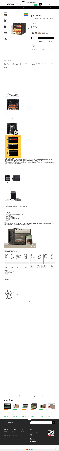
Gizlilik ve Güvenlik (6, 437)
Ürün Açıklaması (7, 57)
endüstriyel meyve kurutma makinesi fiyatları (30, 396)
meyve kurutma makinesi (8, 395)
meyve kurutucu (37, 395)
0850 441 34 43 (32, 435)
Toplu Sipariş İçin (50, 52)
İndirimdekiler (14, 434)
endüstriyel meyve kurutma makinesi (45, 395)
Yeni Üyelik (22, 431)
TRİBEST (5, 411)
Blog (13, 438)
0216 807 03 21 (32, 437)
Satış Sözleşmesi (6, 434)
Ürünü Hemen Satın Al (39, 41)
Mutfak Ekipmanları (7, 7)
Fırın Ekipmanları (13, 7)
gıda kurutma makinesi (22, 395)
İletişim (13, 437)
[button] (9, 28)
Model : (52, 18)
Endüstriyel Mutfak (44, 7)
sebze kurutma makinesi (15, 395)
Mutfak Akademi (38, 7)
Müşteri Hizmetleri (14, 435)
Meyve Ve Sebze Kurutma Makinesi (6, 413)
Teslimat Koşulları (6, 431)
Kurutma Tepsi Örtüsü (51, 412)
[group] (18, 28)
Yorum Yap (51, 49)
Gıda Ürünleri (24, 7)
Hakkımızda (5, 438)
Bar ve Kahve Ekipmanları (31, 7)
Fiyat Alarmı (43, 49)
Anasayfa (13, 431)
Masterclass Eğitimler (51, 7)
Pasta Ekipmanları (19, 7)
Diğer (43, 52)
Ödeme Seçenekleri (15, 57)
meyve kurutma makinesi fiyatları (9, 396)
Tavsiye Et (33, 49)
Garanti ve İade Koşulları (7, 435)
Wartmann (14, 411)
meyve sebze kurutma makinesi (30, 395)
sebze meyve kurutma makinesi (18, 396)
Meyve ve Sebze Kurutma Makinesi (15, 413)
